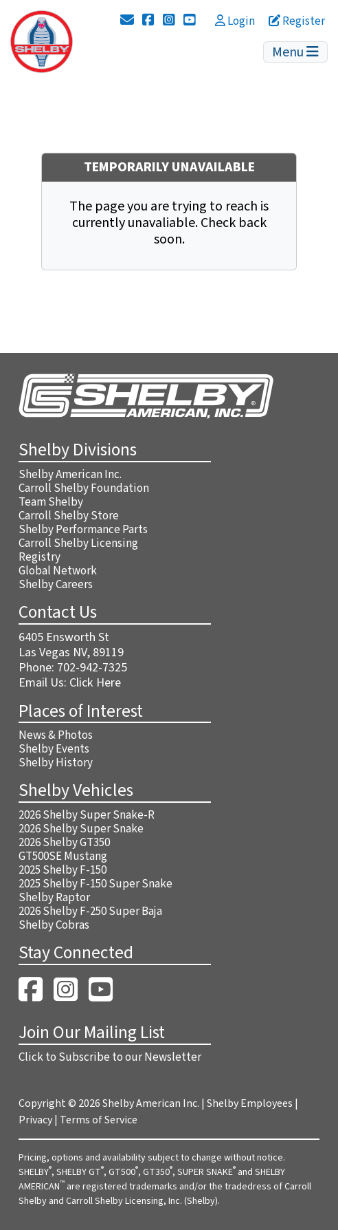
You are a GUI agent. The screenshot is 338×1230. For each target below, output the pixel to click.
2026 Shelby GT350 (64, 842)
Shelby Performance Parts (83, 529)
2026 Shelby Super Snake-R (87, 815)
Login (235, 21)
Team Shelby (51, 502)
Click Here (95, 682)
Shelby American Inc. (70, 474)
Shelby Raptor (54, 897)
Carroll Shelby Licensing (78, 543)
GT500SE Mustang (63, 856)
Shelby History (56, 763)
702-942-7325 (92, 667)
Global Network (58, 571)
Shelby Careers (56, 584)
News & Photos (56, 735)
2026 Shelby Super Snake (81, 829)
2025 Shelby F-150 (62, 870)
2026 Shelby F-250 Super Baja (90, 911)
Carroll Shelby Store (69, 516)
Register (297, 21)
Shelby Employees (250, 1103)
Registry (39, 557)
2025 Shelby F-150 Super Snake (95, 884)
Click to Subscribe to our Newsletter (110, 1057)
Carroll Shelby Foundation (84, 488)
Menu (295, 52)
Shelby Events (54, 749)
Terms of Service (98, 1120)
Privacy (35, 1120)
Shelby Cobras (54, 925)
